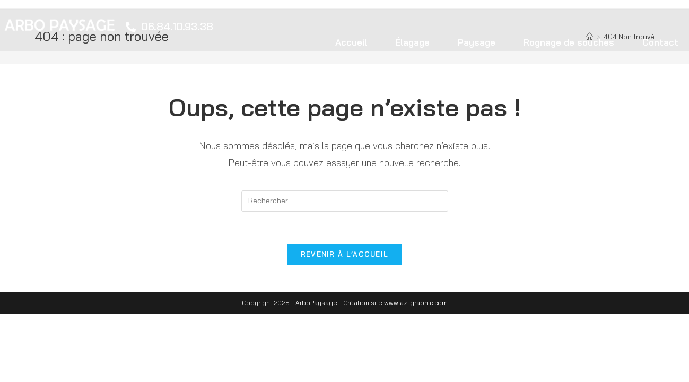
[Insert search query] (344, 201)
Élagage (412, 42)
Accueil (351, 42)
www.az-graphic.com (416, 303)
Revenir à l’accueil (345, 254)
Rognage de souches (569, 42)
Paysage (476, 42)
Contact (660, 42)
